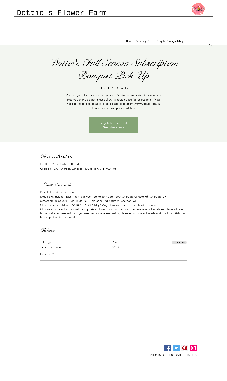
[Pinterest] (184, 348)
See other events (113, 127)
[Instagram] (193, 348)
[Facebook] (167, 348)
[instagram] (116, 355)
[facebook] (111, 355)
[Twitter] (176, 348)
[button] (211, 43)
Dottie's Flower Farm (62, 13)
